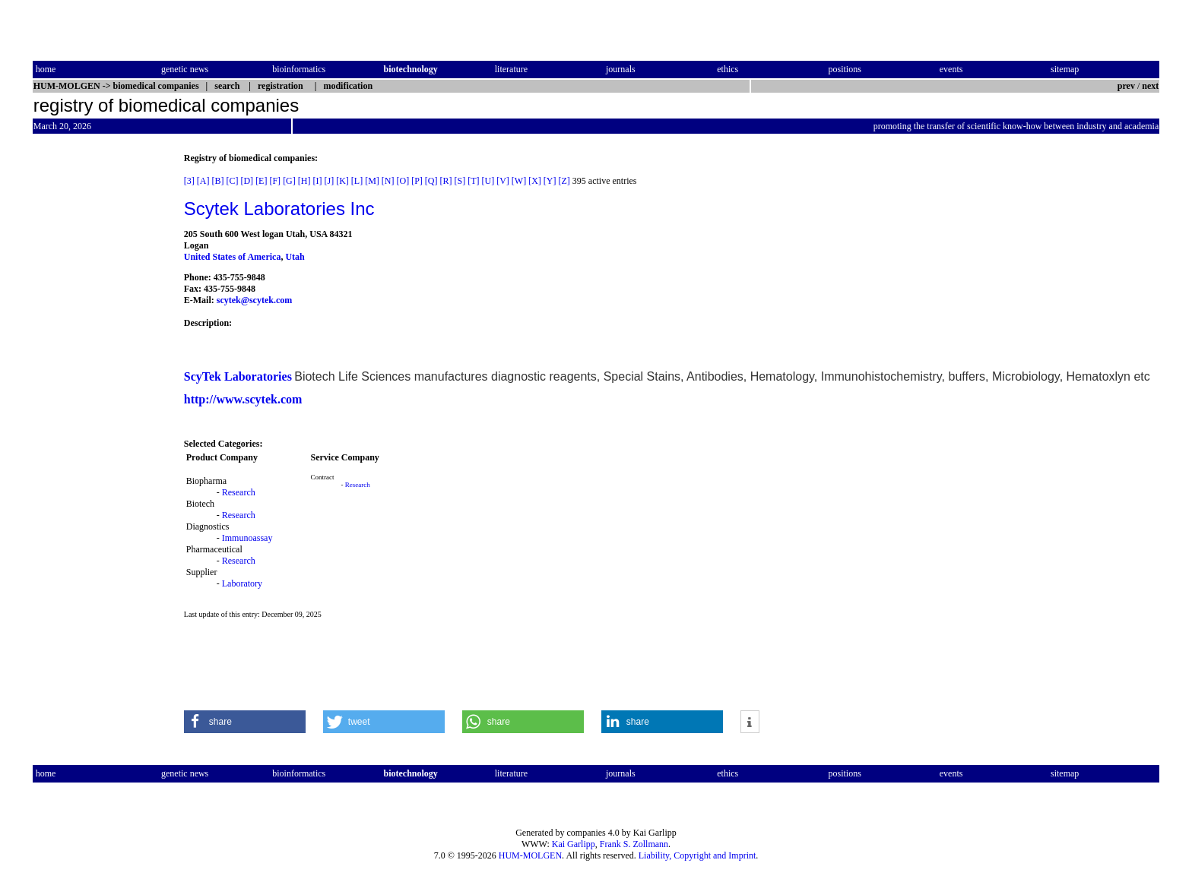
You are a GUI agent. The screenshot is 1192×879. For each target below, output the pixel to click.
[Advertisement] (96, 381)
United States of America (232, 256)
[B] (217, 180)
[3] (189, 180)
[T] (473, 180)
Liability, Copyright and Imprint (697, 855)
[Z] (564, 180)
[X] (534, 180)
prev (1126, 86)
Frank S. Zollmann (634, 844)
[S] (460, 180)
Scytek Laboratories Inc (279, 208)
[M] (372, 180)
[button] (245, 721)
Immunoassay (247, 538)
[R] (446, 180)
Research (238, 492)
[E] (261, 180)
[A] (203, 180)
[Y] (550, 180)
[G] (289, 180)
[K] (342, 180)
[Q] (431, 180)
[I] (317, 180)
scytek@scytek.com (254, 300)
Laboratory (242, 583)
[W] (519, 180)
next (1150, 86)
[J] (329, 180)
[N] (388, 180)
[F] (275, 180)
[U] (488, 180)
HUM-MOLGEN (530, 855)
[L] (357, 180)
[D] (246, 180)
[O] (402, 180)
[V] (502, 180)
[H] (304, 180)
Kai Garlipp (573, 844)
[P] (417, 180)
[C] (232, 180)
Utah (294, 256)
